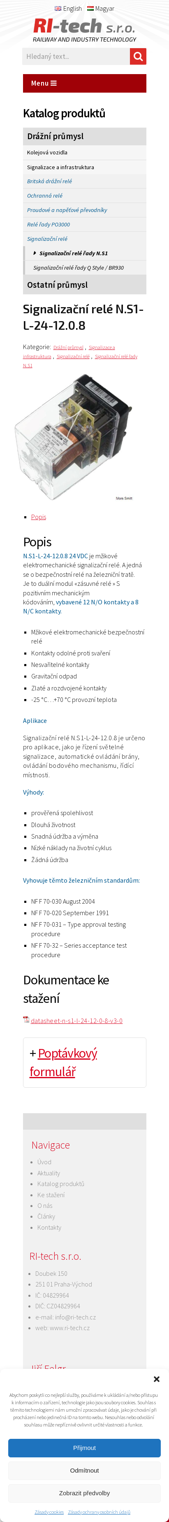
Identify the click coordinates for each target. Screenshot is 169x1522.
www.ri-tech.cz (70, 1328)
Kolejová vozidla (47, 152)
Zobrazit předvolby (84, 1492)
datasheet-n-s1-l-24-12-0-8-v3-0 (77, 1020)
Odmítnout (84, 1470)
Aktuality (48, 1173)
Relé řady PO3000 (48, 224)
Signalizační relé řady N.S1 (73, 253)
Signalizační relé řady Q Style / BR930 (78, 267)
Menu (44, 83)
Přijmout (84, 1447)
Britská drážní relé (49, 181)
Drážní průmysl (55, 136)
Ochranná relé (45, 195)
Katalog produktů (60, 1183)
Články (46, 1216)
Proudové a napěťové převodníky (67, 210)
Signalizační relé (47, 238)
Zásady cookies (49, 1512)
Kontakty (49, 1227)
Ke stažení (51, 1195)
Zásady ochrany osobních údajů (99, 1512)
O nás (44, 1205)
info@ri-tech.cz (75, 1317)
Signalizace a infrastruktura (60, 167)
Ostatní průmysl (57, 285)
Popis (38, 517)
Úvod (44, 1162)
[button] (157, 1379)
